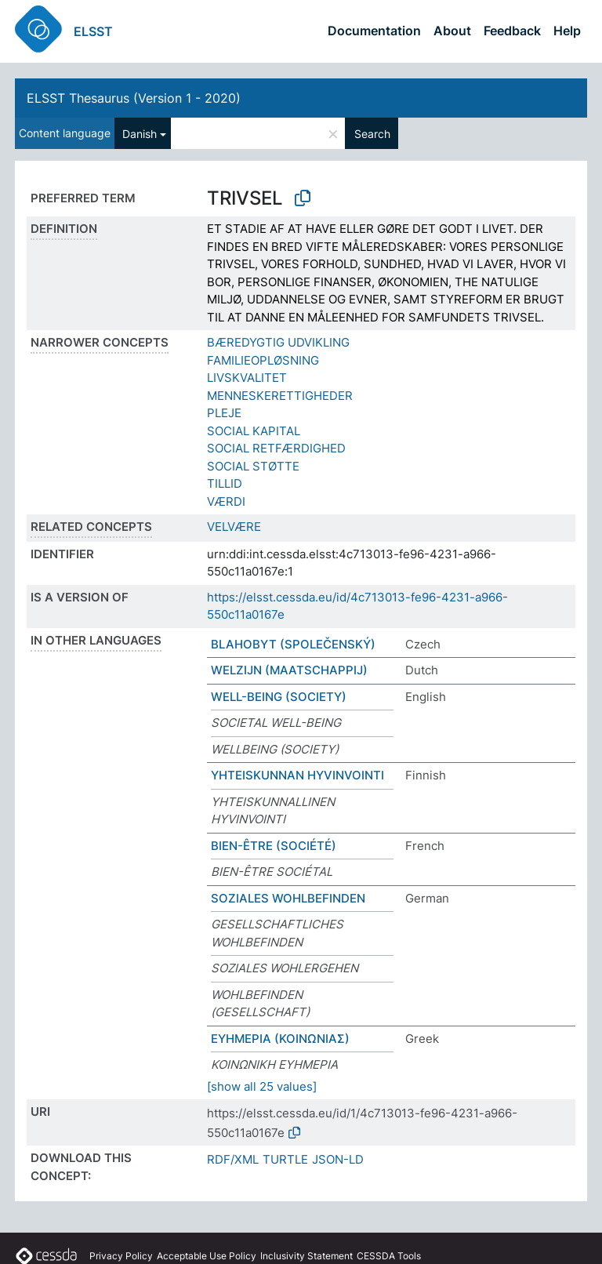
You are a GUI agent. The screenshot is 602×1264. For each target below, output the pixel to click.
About (452, 30)
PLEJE (224, 412)
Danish (139, 133)
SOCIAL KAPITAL (253, 430)
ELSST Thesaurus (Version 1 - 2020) (134, 98)
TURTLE (285, 1159)
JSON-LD (338, 1159)
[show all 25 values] (262, 1086)
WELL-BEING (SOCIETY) (278, 696)
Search (372, 133)
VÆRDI (226, 501)
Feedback (512, 30)
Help (567, 30)
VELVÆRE (234, 526)
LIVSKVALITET (247, 377)
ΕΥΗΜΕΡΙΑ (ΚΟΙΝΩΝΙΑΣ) (280, 1038)
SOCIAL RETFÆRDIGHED (276, 448)
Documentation (374, 30)
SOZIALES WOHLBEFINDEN (288, 898)
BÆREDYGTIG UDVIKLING (278, 342)
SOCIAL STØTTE (253, 466)
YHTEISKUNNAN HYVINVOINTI (297, 775)
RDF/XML (233, 1159)
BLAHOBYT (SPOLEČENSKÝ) (293, 644)
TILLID (224, 483)
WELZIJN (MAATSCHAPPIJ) (289, 670)
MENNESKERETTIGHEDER (280, 395)
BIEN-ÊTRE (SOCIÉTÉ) (273, 845)
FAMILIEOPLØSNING (263, 360)
